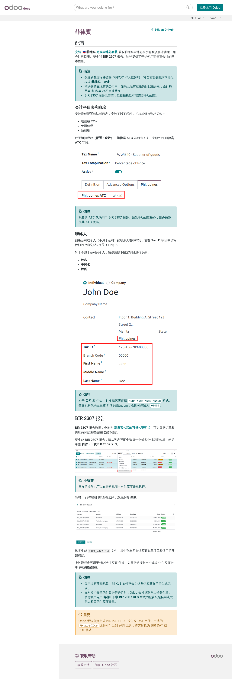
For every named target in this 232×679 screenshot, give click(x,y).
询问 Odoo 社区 (106, 665)
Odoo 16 (213, 18)
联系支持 (83, 665)
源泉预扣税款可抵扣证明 (130, 427)
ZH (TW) (196, 18)
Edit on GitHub (162, 29)
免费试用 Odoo (210, 7)
